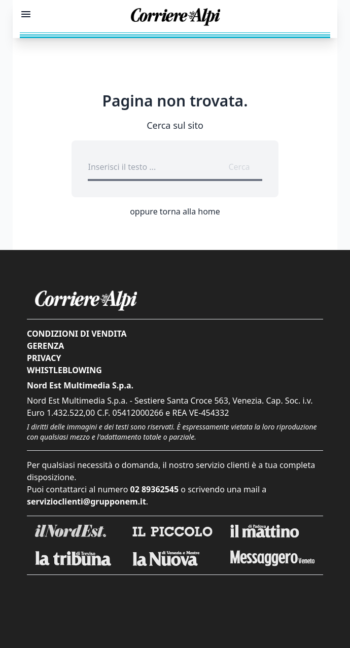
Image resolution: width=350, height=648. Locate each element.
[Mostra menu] (26, 14)
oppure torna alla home (175, 211)
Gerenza (45, 345)
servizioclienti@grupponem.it (86, 501)
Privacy (44, 358)
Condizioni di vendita (77, 333)
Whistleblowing (64, 370)
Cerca (239, 166)
